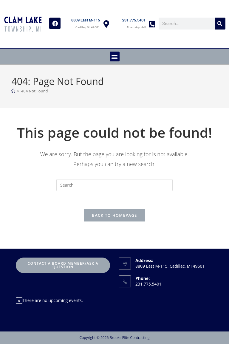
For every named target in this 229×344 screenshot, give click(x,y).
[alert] (63, 300)
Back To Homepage (114, 215)
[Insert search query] (114, 185)
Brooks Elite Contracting (129, 337)
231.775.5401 (134, 20)
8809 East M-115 (85, 20)
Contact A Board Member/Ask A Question (63, 265)
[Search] (220, 24)
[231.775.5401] (152, 24)
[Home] (13, 91)
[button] (115, 56)
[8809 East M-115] (106, 24)
